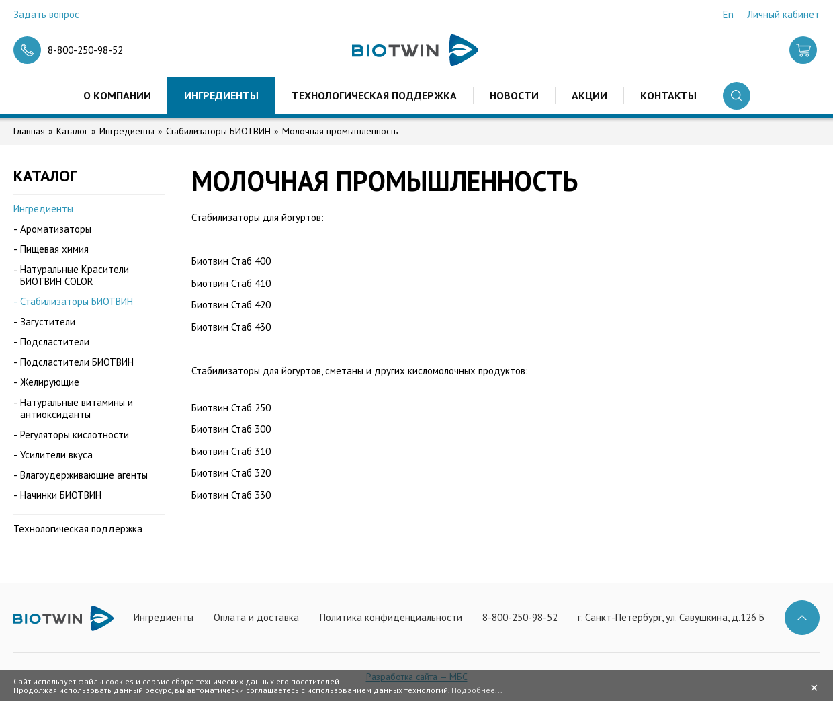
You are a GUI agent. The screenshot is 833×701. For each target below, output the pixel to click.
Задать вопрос (46, 14)
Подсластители (54, 341)
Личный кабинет (783, 14)
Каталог (72, 131)
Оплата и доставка (256, 617)
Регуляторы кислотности (74, 434)
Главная (29, 131)
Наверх (802, 617)
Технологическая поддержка (374, 95)
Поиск (736, 96)
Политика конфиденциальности (391, 617)
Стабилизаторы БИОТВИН (218, 131)
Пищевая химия (54, 249)
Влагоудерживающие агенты (84, 474)
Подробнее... (476, 690)
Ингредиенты (221, 95)
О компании (117, 95)
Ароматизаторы (55, 228)
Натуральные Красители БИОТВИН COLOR (74, 275)
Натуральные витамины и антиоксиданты (76, 408)
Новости (514, 95)
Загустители (47, 321)
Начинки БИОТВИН (60, 495)
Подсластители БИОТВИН (77, 362)
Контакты (668, 95)
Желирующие (49, 382)
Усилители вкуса (56, 454)
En (728, 14)
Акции (589, 95)
